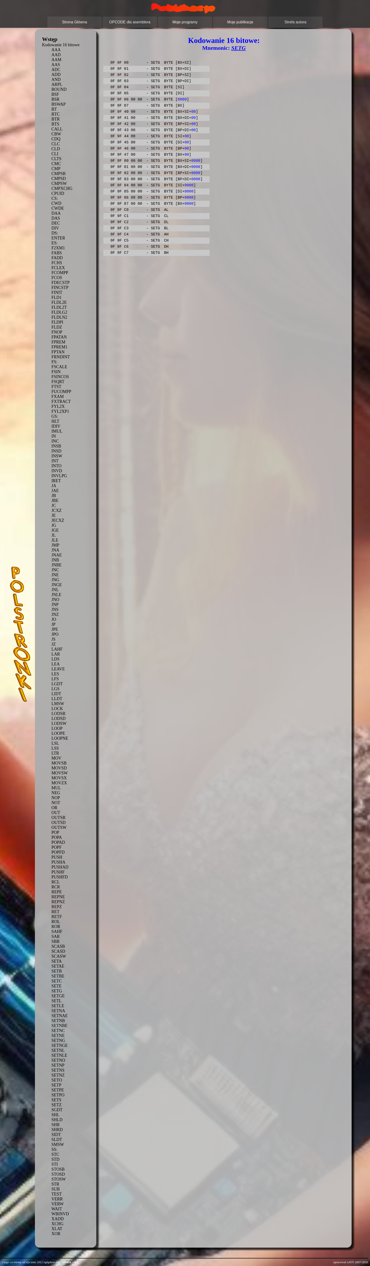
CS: (54, 198)
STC (55, 1154)
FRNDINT (60, 357)
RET (55, 911)
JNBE (56, 565)
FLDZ (56, 327)
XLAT (56, 1228)
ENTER (58, 238)
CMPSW (59, 183)
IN (53, 436)
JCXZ (56, 510)
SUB (55, 1189)
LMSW (57, 703)
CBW (56, 134)
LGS (55, 688)
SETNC (58, 1030)
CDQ (55, 139)
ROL (55, 921)
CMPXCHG (61, 188)
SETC (56, 981)
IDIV (55, 426)
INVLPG (59, 475)
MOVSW (59, 773)
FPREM (58, 342)
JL (53, 535)
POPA (56, 837)
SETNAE (59, 1015)
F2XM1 (58, 248)
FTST (56, 386)
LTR (55, 753)
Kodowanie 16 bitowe (61, 44)
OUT (55, 812)
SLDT (56, 1139)
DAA (56, 213)
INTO (56, 466)
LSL (55, 743)
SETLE (57, 1005)
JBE (55, 500)
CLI (54, 153)
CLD (55, 148)
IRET (56, 480)
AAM (56, 59)
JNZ (55, 614)
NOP (55, 797)
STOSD (58, 1174)
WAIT (56, 1209)
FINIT (56, 292)
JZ (53, 644)
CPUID (57, 193)
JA (53, 485)
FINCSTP (59, 287)
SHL (55, 1114)
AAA (56, 49)
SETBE (57, 976)
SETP (56, 1085)
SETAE (57, 966)
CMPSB (58, 173)
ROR (55, 926)
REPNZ (58, 901)
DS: (54, 233)
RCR (55, 887)
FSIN (56, 371)
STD (55, 1159)
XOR (55, 1233)
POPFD (58, 852)
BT (54, 109)
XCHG (57, 1223)
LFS (55, 679)
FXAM (57, 396)
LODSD (58, 718)
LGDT (57, 683)
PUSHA (58, 862)
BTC (55, 114)
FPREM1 (59, 347)
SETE (56, 986)
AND (56, 79)
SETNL (58, 1050)
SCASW (58, 956)
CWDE (57, 208)
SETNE (58, 1035)
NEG (55, 792)
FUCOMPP (61, 391)
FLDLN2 (59, 317)
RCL (55, 882)
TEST (56, 1194)
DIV (55, 228)
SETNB (58, 1020)
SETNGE (59, 1045)
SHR (55, 1124)
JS (53, 639)
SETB (56, 971)
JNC (55, 570)
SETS (56, 1100)
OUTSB (58, 817)
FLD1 (56, 297)
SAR (55, 936)
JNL (55, 589)
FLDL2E (59, 302)
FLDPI (57, 322)
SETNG (58, 1040)
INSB (56, 446)
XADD (57, 1218)
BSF (55, 94)
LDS (55, 659)
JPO (55, 634)
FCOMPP (59, 272)
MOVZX (59, 783)
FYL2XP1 (60, 411)
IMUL (56, 431)
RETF (56, 916)
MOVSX (59, 778)
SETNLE (59, 1055)
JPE (54, 629)
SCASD (58, 951)
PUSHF (58, 872)
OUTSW (59, 827)
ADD (56, 74)
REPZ (56, 906)
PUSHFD (59, 877)
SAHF (56, 931)
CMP (55, 168)
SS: (54, 1149)
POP (55, 832)
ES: (54, 243)
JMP (55, 545)
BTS (55, 124)
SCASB (58, 946)
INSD (56, 451)
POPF (56, 847)
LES (55, 674)
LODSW (59, 723)
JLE (54, 540)
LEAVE (58, 669)
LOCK (57, 708)
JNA (55, 550)
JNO (55, 599)
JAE (55, 490)
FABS (56, 253)
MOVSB (59, 763)
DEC (55, 223)
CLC (55, 144)
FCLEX (58, 267)
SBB (55, 941)
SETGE (58, 996)
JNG (55, 579)
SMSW (57, 1144)
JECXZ (57, 520)
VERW (57, 1204)
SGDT (57, 1109)
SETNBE (59, 1025)
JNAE (56, 555)
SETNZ (58, 1075)
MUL (56, 788)
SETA (56, 961)
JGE (55, 530)
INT (55, 461)
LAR (55, 654)
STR (55, 1184)
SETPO (57, 1095)
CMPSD (58, 178)
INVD (56, 470)
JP (53, 624)
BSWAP (58, 104)
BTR (55, 119)
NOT (55, 802)
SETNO (58, 1060)
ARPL (56, 84)
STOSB (58, 1169)
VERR (57, 1199)
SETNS (57, 1070)
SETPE (57, 1090)
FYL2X (58, 406)
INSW (56, 456)
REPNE (58, 896)
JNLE (56, 594)
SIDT (56, 1134)
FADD (57, 257)
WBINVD (60, 1214)
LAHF (57, 649)
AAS (55, 64)
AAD (56, 54)
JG (53, 525)
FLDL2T (59, 307)
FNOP (56, 332)
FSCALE (59, 366)
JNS (55, 609)
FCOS (56, 277)
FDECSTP (60, 282)
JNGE (56, 584)
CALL (57, 129)
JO (53, 619)
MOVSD (59, 768)
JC (53, 505)
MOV (56, 758)
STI (54, 1164)
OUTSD (58, 822)
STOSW (58, 1179)
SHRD (57, 1129)
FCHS (56, 262)
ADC (55, 69)
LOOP (57, 728)
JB (53, 495)
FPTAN (58, 352)
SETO (56, 1080)
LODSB (58, 713)
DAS (55, 218)
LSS (55, 748)
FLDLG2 (59, 312)
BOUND (59, 89)
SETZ (56, 1105)
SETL (56, 1001)
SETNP (57, 1065)
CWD (56, 203)
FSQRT (57, 381)
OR (54, 807)
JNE (55, 574)
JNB (55, 560)
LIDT (56, 693)
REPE (56, 892)
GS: (54, 416)
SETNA (58, 1010)
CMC (56, 163)
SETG (56, 991)
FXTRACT (61, 401)
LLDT (56, 698)
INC (55, 441)
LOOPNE (59, 738)
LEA (55, 664)
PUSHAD (59, 867)
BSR (55, 99)
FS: (54, 361)
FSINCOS (60, 376)
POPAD (58, 842)
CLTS (56, 158)
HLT (55, 421)
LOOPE (58, 733)
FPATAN (59, 337)
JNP (55, 604)
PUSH (56, 857)
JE (53, 515)
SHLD (57, 1119)
